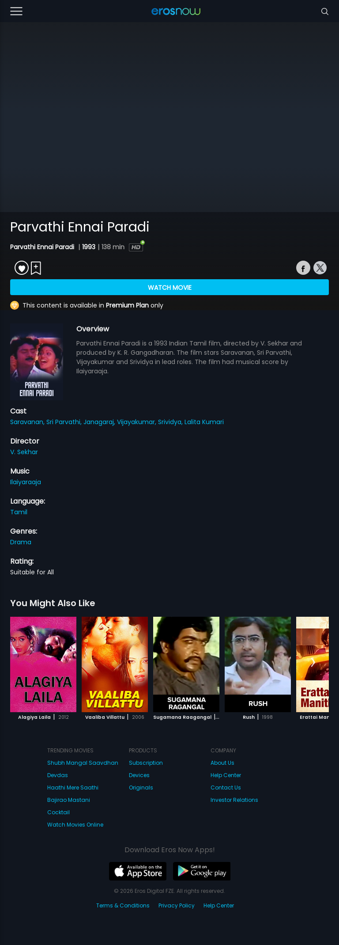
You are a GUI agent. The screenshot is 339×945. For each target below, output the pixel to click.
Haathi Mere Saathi (72, 787)
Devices (139, 775)
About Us (222, 763)
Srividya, (171, 421)
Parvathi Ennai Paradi (43, 247)
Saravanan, (28, 421)
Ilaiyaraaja (25, 482)
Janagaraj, (100, 421)
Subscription (146, 763)
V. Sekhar (24, 452)
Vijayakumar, (137, 421)
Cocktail (58, 812)
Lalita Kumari (204, 421)
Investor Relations (234, 800)
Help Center (226, 775)
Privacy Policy (176, 905)
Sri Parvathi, (64, 421)
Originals (141, 787)
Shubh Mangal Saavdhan (82, 763)
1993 (88, 247)
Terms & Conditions (123, 905)
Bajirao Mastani (68, 800)
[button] (313, 663)
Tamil (18, 512)
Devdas (57, 775)
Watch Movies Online (75, 824)
